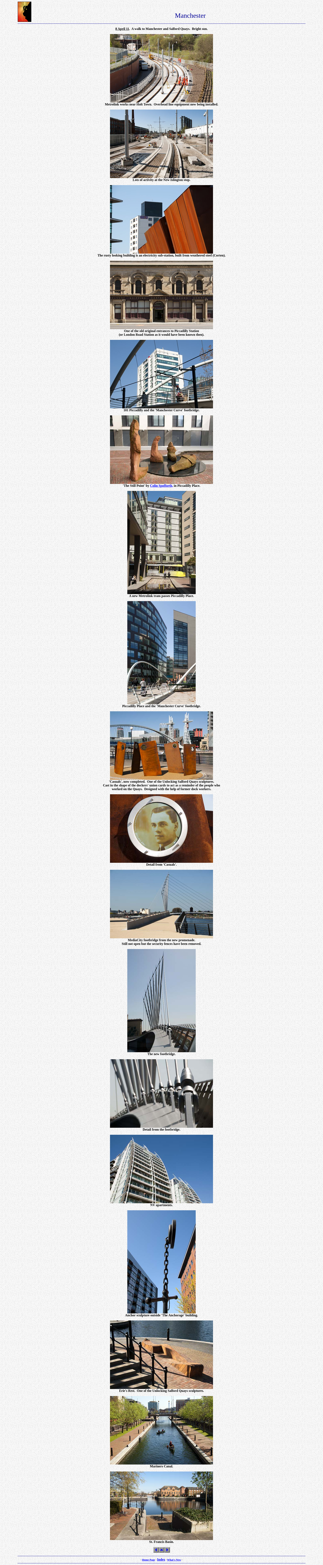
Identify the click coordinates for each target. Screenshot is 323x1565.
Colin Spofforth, (161, 485)
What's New (174, 1559)
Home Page (148, 1559)
